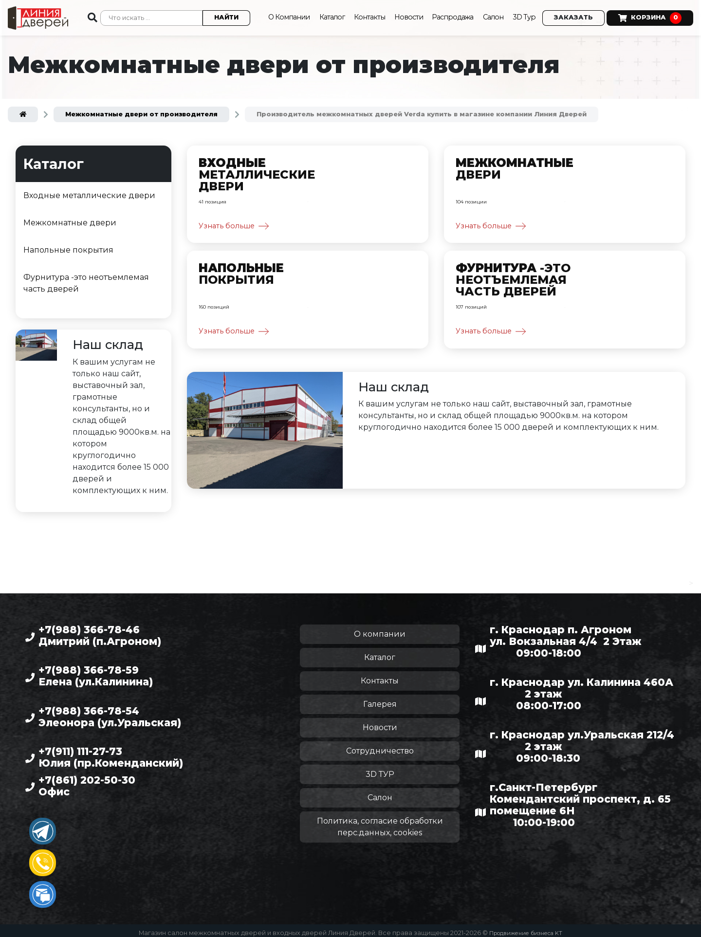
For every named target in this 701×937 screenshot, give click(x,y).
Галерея (380, 699)
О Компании (270, 14)
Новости (400, 14)
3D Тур (523, 14)
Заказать (573, 15)
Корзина (650, 15)
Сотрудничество (380, 746)
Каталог (317, 14)
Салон (491, 14)
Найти (215, 15)
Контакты (358, 14)
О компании (380, 629)
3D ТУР (380, 769)
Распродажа (447, 14)
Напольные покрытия (68, 245)
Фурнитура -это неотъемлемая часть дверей (86, 278)
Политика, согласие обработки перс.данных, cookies (380, 821)
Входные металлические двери (89, 191)
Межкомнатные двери (69, 218)
